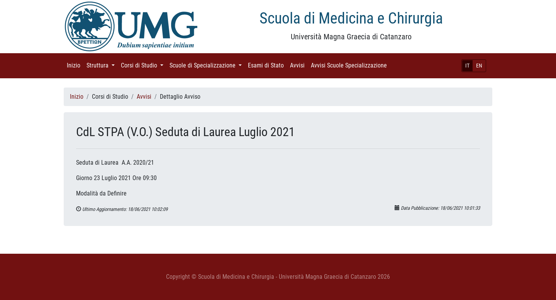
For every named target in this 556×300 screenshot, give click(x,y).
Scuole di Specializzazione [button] (207, 65)
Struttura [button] (102, 65)
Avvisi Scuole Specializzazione (350, 65)
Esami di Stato (267, 65)
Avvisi (299, 65)
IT (467, 65)
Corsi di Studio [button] (143, 65)
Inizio (75, 65)
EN (479, 65)
